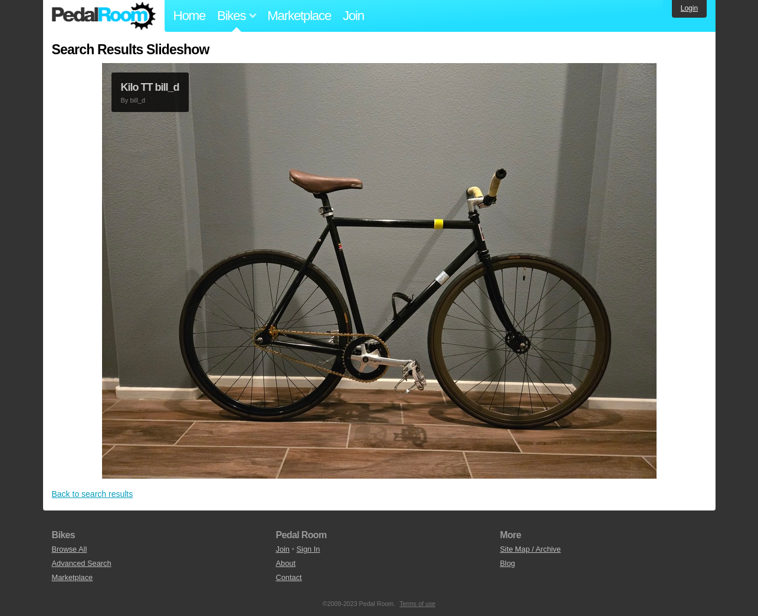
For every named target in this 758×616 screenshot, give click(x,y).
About (286, 563)
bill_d (137, 100)
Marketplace (299, 15)
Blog (508, 563)
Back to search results (92, 494)
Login (689, 8)
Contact (289, 577)
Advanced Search (81, 563)
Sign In (308, 549)
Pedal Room (104, 16)
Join (353, 15)
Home (189, 15)
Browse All (69, 549)
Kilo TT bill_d (150, 87)
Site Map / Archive (530, 549)
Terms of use (417, 603)
